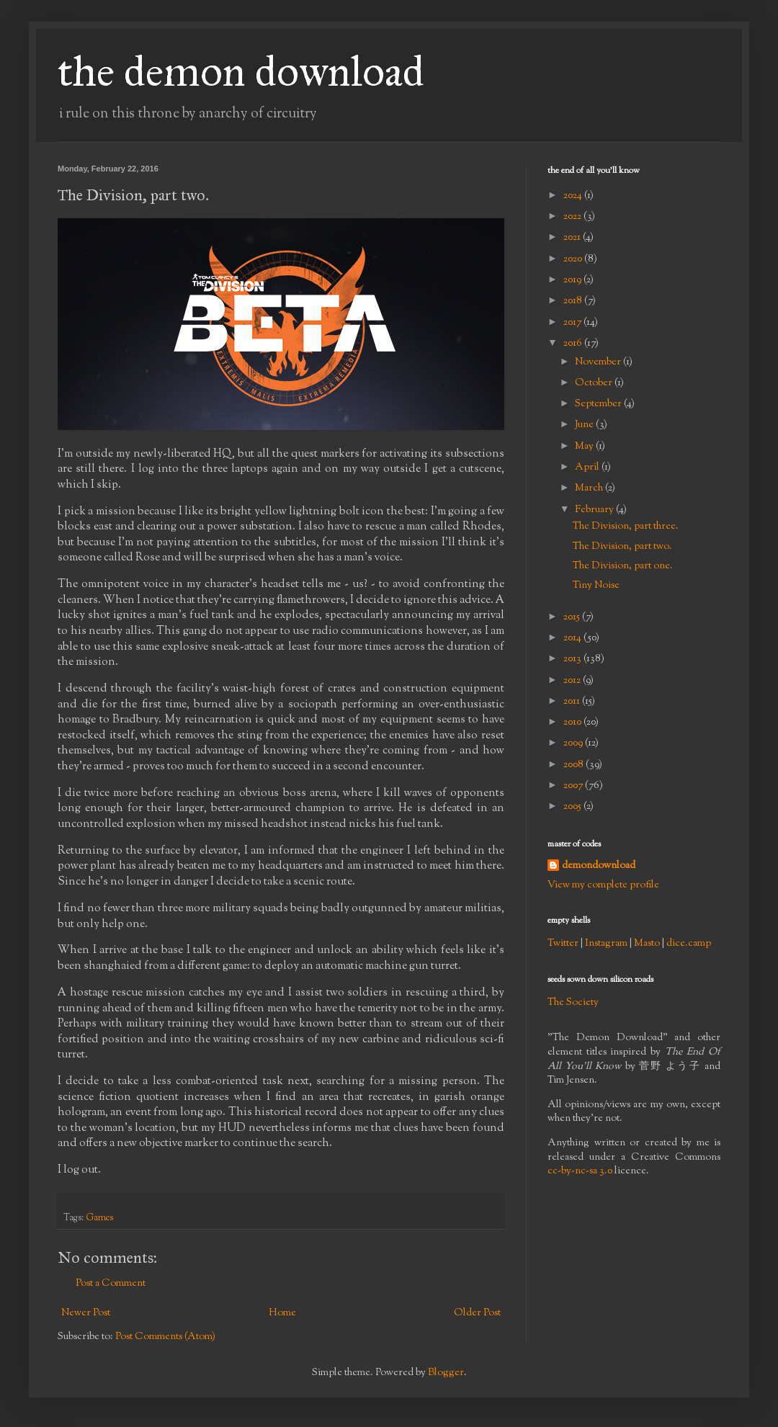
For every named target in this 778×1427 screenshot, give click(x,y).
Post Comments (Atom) (165, 1337)
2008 (574, 765)
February (595, 510)
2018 (573, 301)
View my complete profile (603, 885)
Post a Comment (111, 1283)
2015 (572, 617)
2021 (573, 238)
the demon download (241, 71)
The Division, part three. (626, 526)
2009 (574, 743)
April (588, 467)
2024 (573, 196)
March (590, 488)
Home (282, 1313)
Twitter (562, 943)
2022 (573, 217)
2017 (573, 323)
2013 (573, 659)
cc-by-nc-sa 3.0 (579, 1171)
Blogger (446, 1373)
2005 (573, 807)
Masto (647, 943)
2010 (573, 722)
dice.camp (688, 943)
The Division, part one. (623, 566)
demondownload (598, 866)
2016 (573, 343)
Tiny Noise (596, 585)
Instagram (606, 943)
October (594, 383)
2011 (572, 701)
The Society (573, 1003)
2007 (574, 786)
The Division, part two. (622, 547)
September (599, 404)
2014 (573, 638)
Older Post (477, 1313)
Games (99, 1218)
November (599, 362)
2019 (573, 280)
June (585, 425)
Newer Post (85, 1313)
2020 (573, 259)
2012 (573, 681)
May (585, 446)
